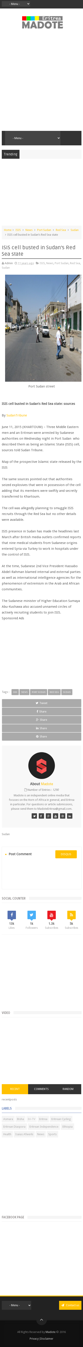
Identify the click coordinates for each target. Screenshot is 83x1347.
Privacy (34, 1338)
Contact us (70, 1305)
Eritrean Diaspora (14, 1126)
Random (68, 1089)
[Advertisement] (41, 82)
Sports (52, 1134)
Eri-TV (31, 1119)
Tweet (41, 703)
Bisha (20, 1119)
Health (7, 1134)
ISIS (18, 230)
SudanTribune (16, 415)
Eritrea (43, 1119)
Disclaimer (46, 1338)
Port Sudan (44, 230)
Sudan (75, 230)
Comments (41, 1089)
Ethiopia (67, 1126)
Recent (15, 1089)
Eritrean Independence (43, 1126)
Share (41, 711)
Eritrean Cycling (61, 1119)
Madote (51, 1332)
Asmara (8, 1119)
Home (8, 230)
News (29, 230)
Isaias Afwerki (24, 1134)
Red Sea (61, 230)
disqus (66, 854)
